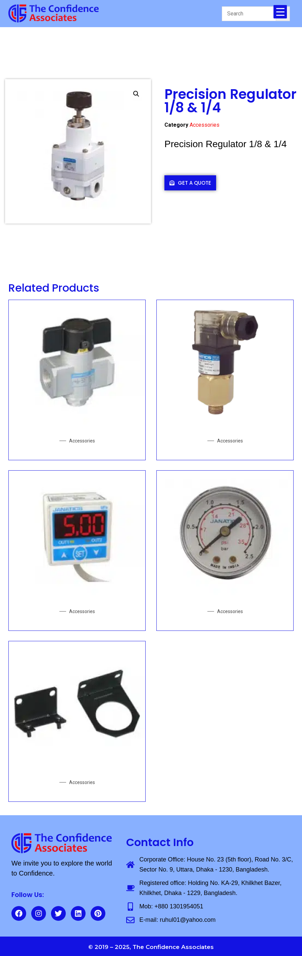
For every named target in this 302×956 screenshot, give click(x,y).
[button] (136, 94)
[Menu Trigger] (280, 11)
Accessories (204, 125)
